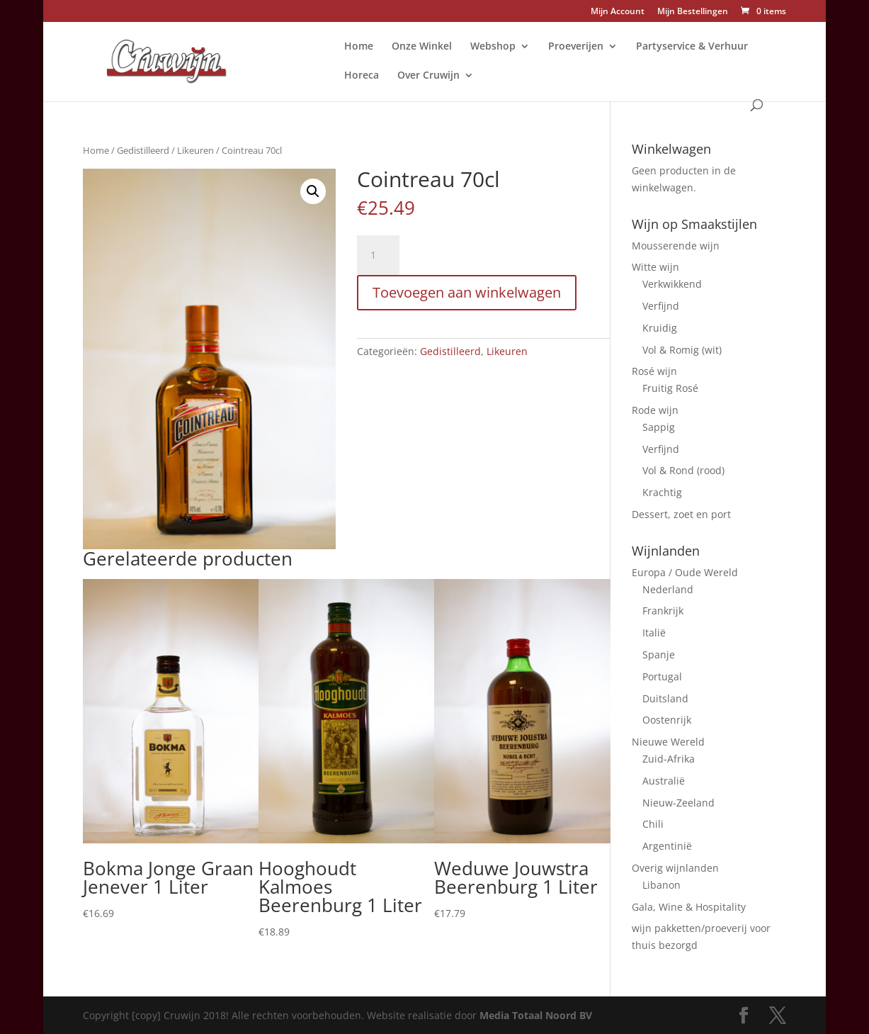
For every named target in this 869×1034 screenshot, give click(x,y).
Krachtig (662, 492)
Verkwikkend (672, 284)
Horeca (361, 76)
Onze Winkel (422, 46)
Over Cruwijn (428, 76)
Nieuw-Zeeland (678, 802)
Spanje (658, 654)
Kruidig (659, 328)
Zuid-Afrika (668, 758)
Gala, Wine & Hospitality (689, 907)
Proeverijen (575, 46)
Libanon (661, 885)
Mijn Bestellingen (692, 12)
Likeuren (195, 150)
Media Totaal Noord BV (535, 1015)
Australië (663, 780)
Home (358, 46)
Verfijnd (660, 306)
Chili (653, 824)
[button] (313, 191)
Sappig (658, 427)
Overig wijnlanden (675, 868)
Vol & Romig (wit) (682, 349)
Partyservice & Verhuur (692, 46)
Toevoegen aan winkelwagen (467, 292)
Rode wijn (655, 410)
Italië (654, 632)
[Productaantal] (378, 255)
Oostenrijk (666, 719)
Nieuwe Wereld (668, 741)
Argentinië (667, 846)
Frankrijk (662, 610)
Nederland (667, 589)
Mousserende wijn (676, 245)
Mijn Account (617, 12)
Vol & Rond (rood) (683, 470)
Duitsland (665, 698)
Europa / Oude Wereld (685, 572)
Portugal (662, 676)
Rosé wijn (654, 371)
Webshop (493, 46)
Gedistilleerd (143, 150)
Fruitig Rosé (670, 388)
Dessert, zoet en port (681, 514)
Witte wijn (655, 267)
